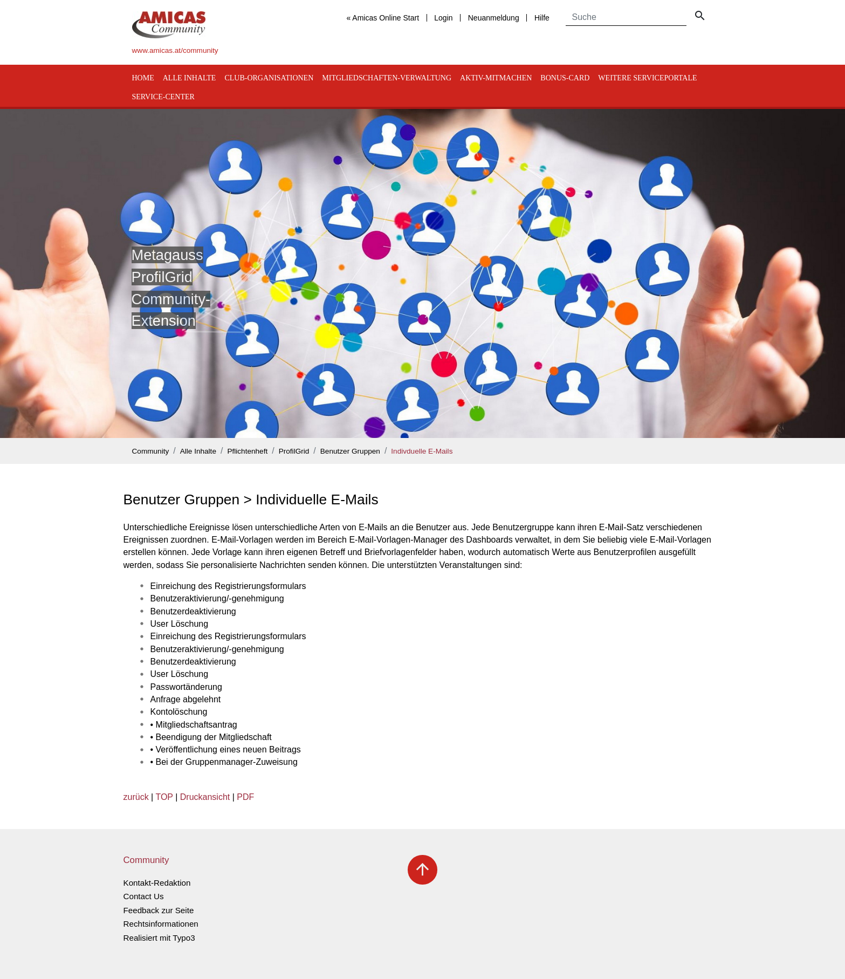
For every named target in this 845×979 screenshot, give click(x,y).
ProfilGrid (294, 451)
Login (443, 18)
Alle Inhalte (189, 78)
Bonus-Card (564, 78)
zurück (136, 797)
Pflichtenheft (247, 451)
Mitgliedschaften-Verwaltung (386, 78)
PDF (245, 797)
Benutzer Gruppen (350, 451)
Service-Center (163, 97)
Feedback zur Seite (158, 910)
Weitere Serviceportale (647, 78)
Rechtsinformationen (160, 923)
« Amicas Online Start (382, 18)
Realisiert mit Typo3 (159, 937)
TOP (164, 797)
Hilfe (541, 18)
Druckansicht (205, 797)
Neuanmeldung (493, 18)
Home (143, 78)
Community (150, 451)
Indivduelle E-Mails (421, 451)
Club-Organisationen (268, 78)
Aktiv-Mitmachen (496, 78)
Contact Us (143, 896)
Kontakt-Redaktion (157, 882)
